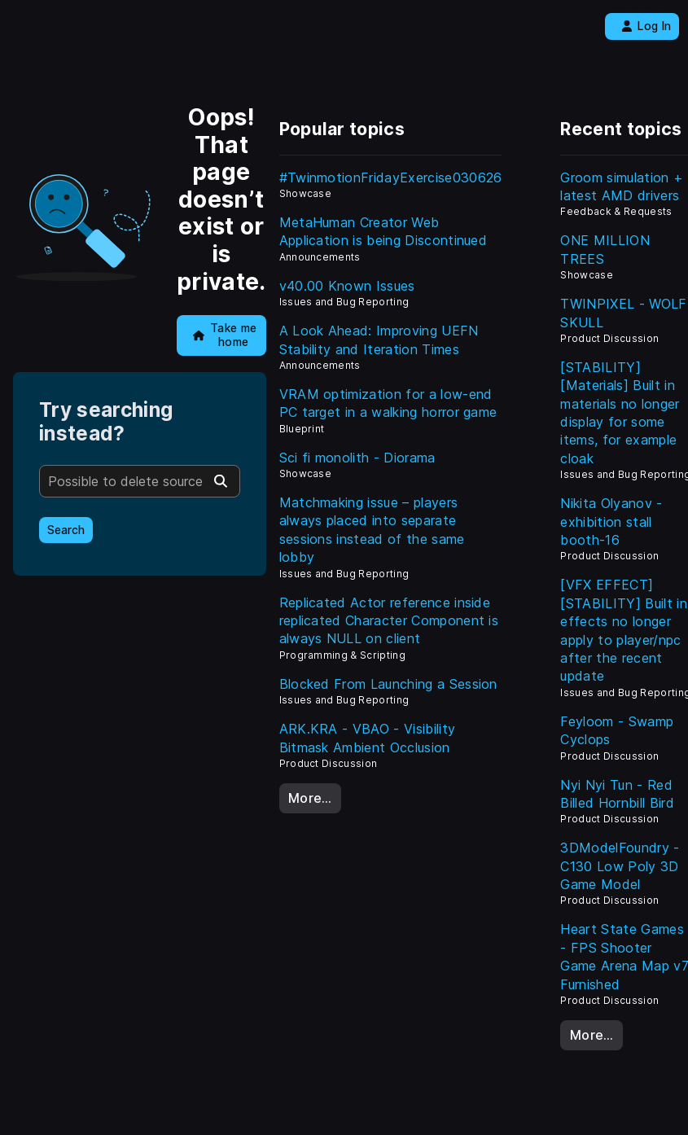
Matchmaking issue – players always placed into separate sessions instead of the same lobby (372, 529)
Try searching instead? (106, 421)
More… (310, 798)
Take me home (225, 335)
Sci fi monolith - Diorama (357, 457)
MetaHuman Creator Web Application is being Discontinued (383, 231)
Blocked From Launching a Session (388, 684)
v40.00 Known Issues (347, 286)
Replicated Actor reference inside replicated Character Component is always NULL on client (389, 620)
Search (66, 530)
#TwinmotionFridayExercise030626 (390, 177)
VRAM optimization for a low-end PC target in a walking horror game (388, 403)
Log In (646, 26)
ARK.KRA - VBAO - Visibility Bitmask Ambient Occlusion (367, 738)
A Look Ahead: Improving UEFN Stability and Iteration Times (379, 339)
